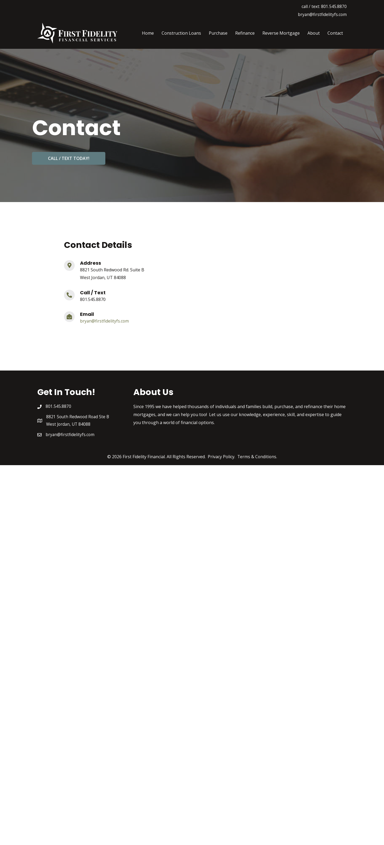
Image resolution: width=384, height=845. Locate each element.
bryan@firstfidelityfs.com (322, 14)
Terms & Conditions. (257, 457)
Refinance (245, 33)
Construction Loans (181, 33)
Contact (335, 33)
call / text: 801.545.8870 (324, 6)
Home (148, 33)
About (313, 33)
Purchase (218, 33)
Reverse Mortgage (281, 33)
